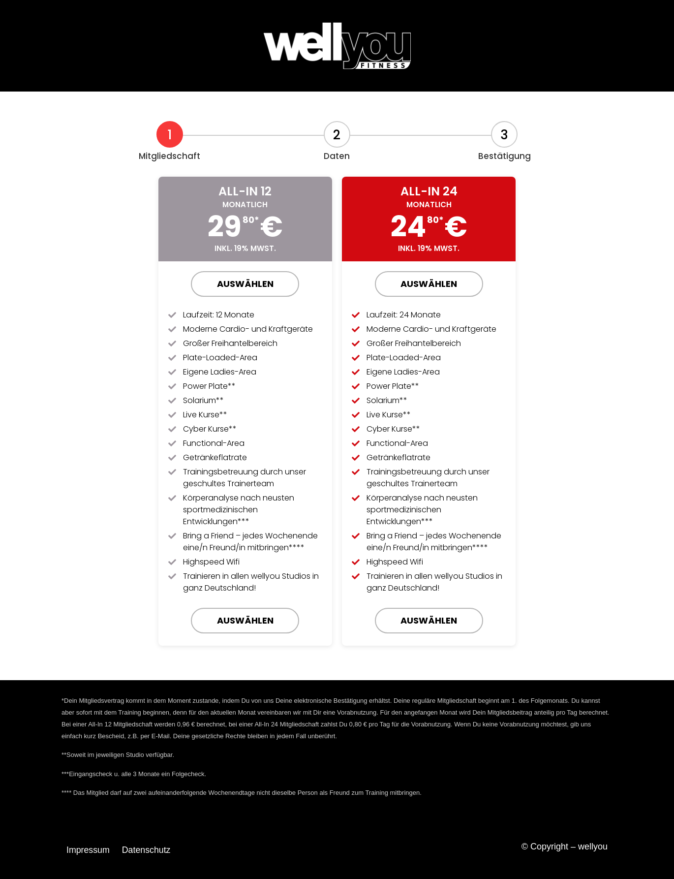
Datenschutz (147, 850)
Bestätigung (504, 156)
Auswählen (245, 284)
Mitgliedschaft (169, 156)
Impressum (88, 850)
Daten (337, 156)
